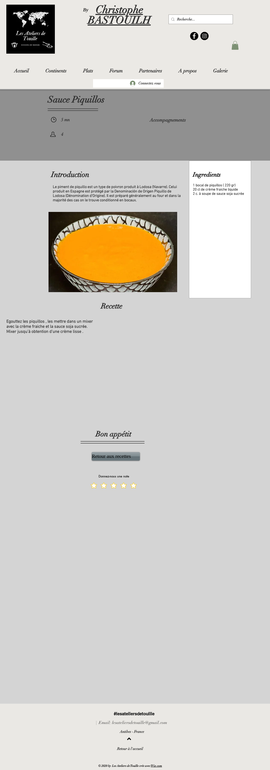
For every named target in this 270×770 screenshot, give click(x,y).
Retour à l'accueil (130, 749)
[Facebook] (194, 36)
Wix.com (156, 766)
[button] (235, 45)
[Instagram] (204, 36)
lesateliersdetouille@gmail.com (139, 722)
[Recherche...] (200, 19)
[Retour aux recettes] (116, 456)
